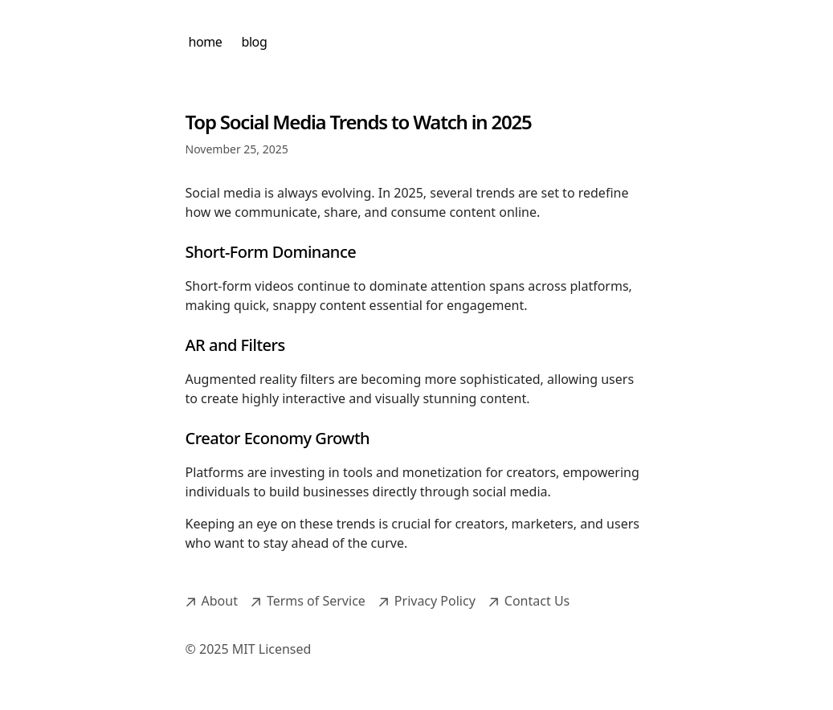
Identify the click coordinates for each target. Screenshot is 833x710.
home (206, 42)
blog (254, 42)
